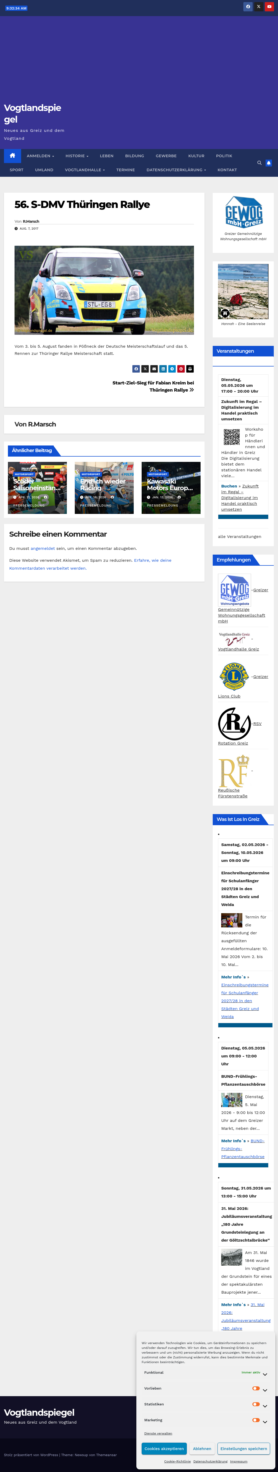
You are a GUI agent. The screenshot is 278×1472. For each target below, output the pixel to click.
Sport (17, 170)
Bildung (134, 156)
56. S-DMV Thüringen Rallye (82, 204)
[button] (259, 162)
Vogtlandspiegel (39, 1412)
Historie (76, 156)
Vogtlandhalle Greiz (238, 649)
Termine (126, 170)
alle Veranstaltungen (239, 536)
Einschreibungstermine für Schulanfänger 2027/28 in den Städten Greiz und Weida (244, 1000)
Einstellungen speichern (243, 1448)
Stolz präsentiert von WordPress (31, 1455)
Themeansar (106, 1455)
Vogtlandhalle (84, 170)
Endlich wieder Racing (102, 484)
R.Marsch (31, 221)
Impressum (239, 1461)
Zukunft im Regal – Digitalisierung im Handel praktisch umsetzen (240, 498)
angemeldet (43, 548)
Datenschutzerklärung (210, 1461)
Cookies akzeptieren (164, 1448)
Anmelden (39, 156)
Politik (224, 156)
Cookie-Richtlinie (177, 1461)
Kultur (196, 156)
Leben (107, 156)
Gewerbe (166, 156)
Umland (44, 170)
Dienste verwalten (158, 1433)
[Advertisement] (139, 62)
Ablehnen (202, 1448)
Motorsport (24, 474)
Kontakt (227, 170)
